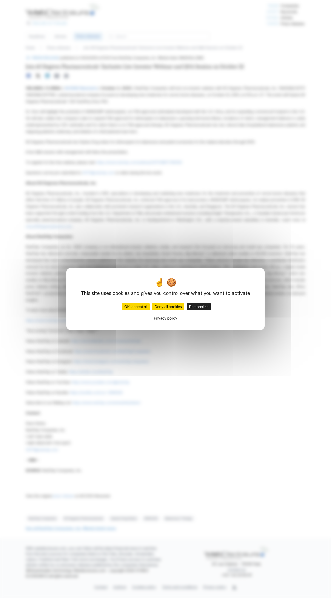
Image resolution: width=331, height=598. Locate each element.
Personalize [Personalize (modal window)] (198, 306)
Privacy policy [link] (165, 318)
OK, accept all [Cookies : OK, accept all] (135, 306)
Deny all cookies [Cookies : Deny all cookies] (168, 306)
